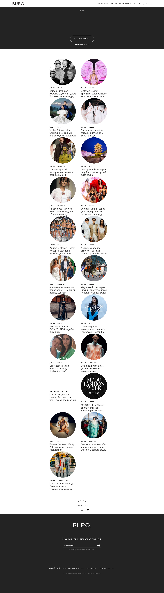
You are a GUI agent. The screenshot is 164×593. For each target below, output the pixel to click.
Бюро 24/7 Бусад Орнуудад (73, 568)
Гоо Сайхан (119, 3)
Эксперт (64, 391)
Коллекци (61, 88)
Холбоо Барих (91, 568)
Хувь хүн (136, 3)
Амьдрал (128, 3)
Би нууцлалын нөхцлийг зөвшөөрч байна (83, 549)
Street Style (63, 480)
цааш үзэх (82, 505)
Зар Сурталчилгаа (106, 568)
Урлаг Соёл (108, 3)
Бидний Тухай (54, 568)
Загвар (100, 3)
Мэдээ (91, 88)
